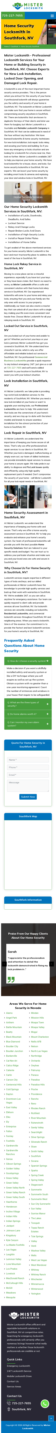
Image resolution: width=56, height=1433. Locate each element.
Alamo (9, 1013)
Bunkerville (11, 1056)
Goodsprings (12, 1173)
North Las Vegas (39, 1051)
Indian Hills (11, 1216)
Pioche (34, 1089)
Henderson (11, 1206)
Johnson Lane (13, 1230)
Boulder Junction (14, 1051)
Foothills (10, 1141)
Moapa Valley (37, 1027)
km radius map (28, 854)
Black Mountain (13, 1037)
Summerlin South (39, 1194)
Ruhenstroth (37, 1122)
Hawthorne (11, 1202)
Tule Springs (37, 1236)
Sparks (34, 1170)
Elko (8, 1117)
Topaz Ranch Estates (37, 1229)
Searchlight (36, 1132)
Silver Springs (38, 1137)
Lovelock (10, 1273)
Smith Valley (37, 1151)
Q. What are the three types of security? (28, 704)
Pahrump (35, 1070)
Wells (33, 1255)
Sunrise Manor (38, 1213)
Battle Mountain (14, 1027)
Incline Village (13, 1211)
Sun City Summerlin (40, 1204)
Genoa (9, 1159)
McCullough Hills (14, 1283)
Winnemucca (37, 1284)
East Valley (11, 1107)
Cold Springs (12, 1089)
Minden (34, 1013)
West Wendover (39, 1265)
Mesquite (10, 1297)
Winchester (36, 1279)
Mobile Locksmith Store (19, 1376)
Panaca (34, 1075)
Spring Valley (37, 1180)
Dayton (9, 1094)
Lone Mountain (13, 1264)
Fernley (9, 1136)
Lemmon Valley (13, 1259)
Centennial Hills (14, 1084)
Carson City (12, 1079)
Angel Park (11, 1017)
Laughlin (10, 1254)
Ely (7, 1121)
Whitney (35, 1270)
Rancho (35, 1099)
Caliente (10, 1070)
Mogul (34, 1032)
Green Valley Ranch (15, 1192)
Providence (36, 1094)
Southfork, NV (21, 1409)
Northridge (36, 1056)
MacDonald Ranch (15, 1278)
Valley (34, 1241)
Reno (33, 1103)
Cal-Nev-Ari (11, 1060)
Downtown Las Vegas (13, 1101)
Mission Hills (37, 1017)
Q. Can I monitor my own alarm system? (28, 724)
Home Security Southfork (30, 46)
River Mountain (38, 1118)
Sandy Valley (37, 1127)
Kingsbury (11, 1235)
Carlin (9, 1075)
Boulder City (12, 1046)
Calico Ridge (12, 1065)
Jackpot (10, 1226)
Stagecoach (37, 1184)
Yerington (36, 1293)
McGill (9, 1288)
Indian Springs (13, 1221)
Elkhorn (10, 1112)
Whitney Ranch (38, 1274)
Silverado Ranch (39, 1142)
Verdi (33, 1246)
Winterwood (37, 1289)
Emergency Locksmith (18, 1365)
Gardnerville (12, 1145)
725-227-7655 (12, 15)
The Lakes (36, 1218)
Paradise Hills (38, 1084)
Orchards (35, 1060)
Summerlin (36, 1189)
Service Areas (14, 1386)
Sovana (34, 1161)
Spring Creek (37, 1175)
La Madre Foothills (15, 1245)
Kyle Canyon (12, 1240)
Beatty (9, 1032)
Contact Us (13, 1381)
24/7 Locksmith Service (19, 1371)
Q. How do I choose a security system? (28, 661)
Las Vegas (11, 1249)
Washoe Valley (38, 1250)
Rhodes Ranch (38, 1108)
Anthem (10, 1022)
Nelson (34, 1046)
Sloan (34, 1146)
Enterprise (11, 1126)
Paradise (35, 1079)
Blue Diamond (13, 1041)
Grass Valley (12, 1178)
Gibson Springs (13, 1164)
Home (6, 46)
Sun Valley (36, 1208)
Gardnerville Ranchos (12, 1152)
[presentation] (4, 964)
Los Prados (11, 1269)
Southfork (14, 46)
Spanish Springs (39, 1165)
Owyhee (35, 1065)
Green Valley (12, 1183)
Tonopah (35, 1223)
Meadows (11, 1292)
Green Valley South (15, 1197)
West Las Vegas (39, 1260)
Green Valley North (15, 1187)
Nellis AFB (36, 1041)
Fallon (9, 1131)
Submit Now (28, 796)
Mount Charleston (40, 1037)
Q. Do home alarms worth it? (28, 714)
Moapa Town (37, 1022)
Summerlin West (39, 1199)
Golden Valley (13, 1168)
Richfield (35, 1113)
